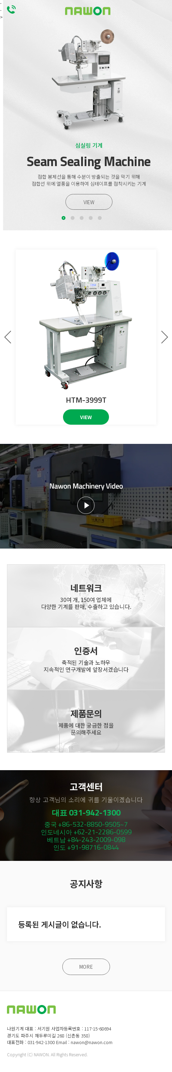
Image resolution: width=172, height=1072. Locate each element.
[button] (63, 218)
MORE (86, 966)
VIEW (89, 202)
